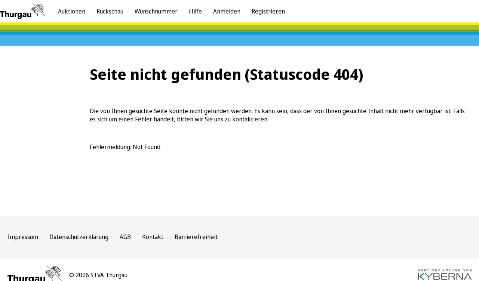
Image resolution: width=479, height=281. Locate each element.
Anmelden (226, 11)
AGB (125, 237)
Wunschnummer (156, 11)
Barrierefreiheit (196, 237)
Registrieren (268, 11)
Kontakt (152, 237)
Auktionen (71, 11)
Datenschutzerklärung (78, 237)
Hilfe (195, 11)
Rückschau (109, 11)
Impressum (22, 237)
